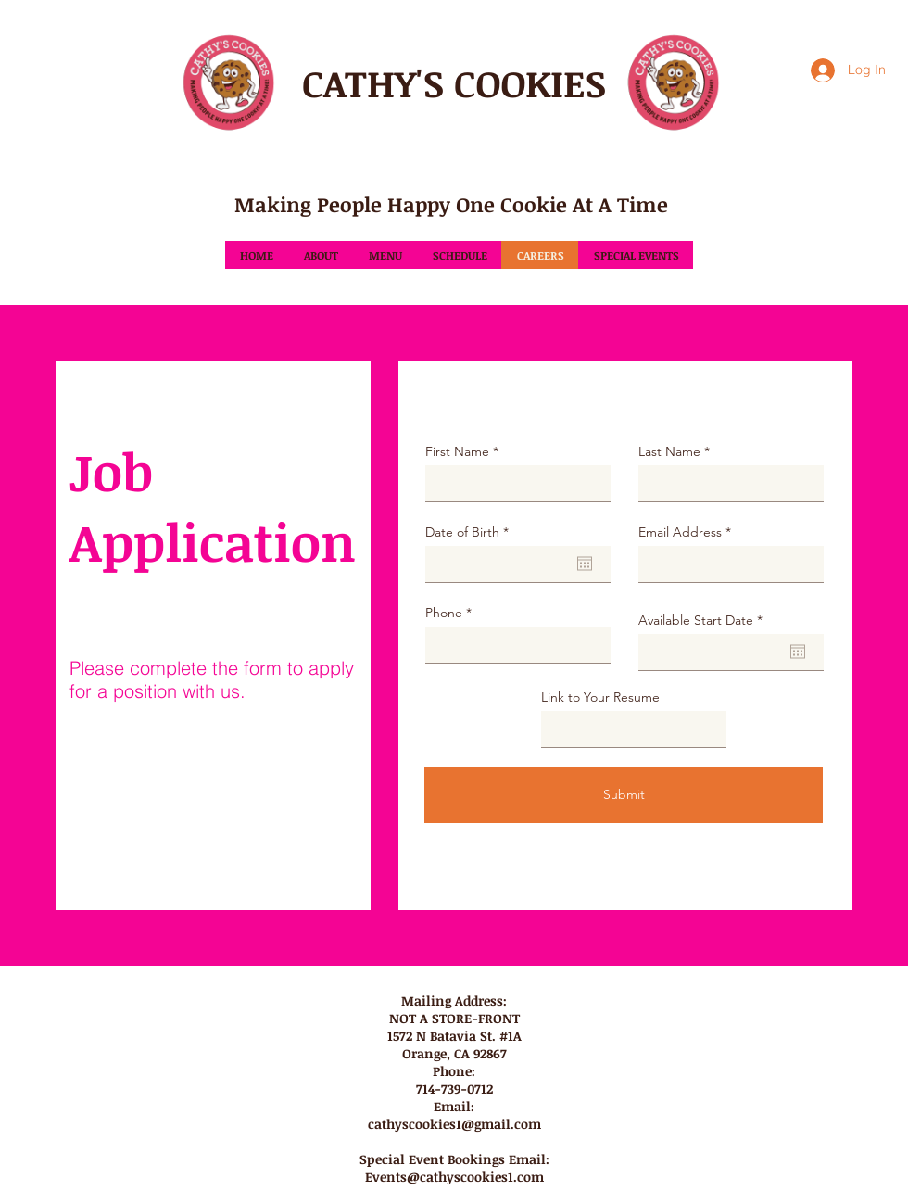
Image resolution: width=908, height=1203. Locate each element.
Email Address (680, 532)
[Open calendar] (584, 563)
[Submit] (623, 795)
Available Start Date (704, 620)
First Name (457, 451)
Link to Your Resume (600, 696)
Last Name (669, 451)
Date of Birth (470, 532)
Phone (443, 612)
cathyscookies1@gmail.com (454, 1124)
